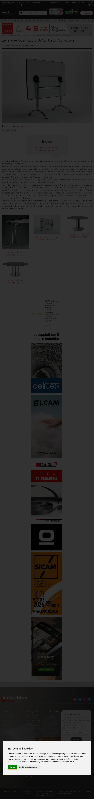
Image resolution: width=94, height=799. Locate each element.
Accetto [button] (12, 767)
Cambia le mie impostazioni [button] (28, 767)
